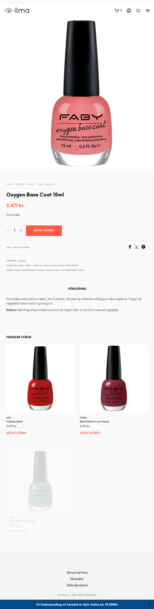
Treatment (72, 266)
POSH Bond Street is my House (95, 417)
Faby (31, 184)
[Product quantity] (14, 230)
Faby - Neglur (46, 184)
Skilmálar (77, 579)
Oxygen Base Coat (72, 270)
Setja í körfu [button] (16, 433)
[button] (118, 10)
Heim (9, 184)
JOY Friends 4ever (14, 419)
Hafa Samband (77, 585)
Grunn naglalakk (33, 270)
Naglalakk (53, 270)
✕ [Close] (149, 604)
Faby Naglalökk (53, 266)
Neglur (20, 184)
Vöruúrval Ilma (77, 572)
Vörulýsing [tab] (77, 289)
